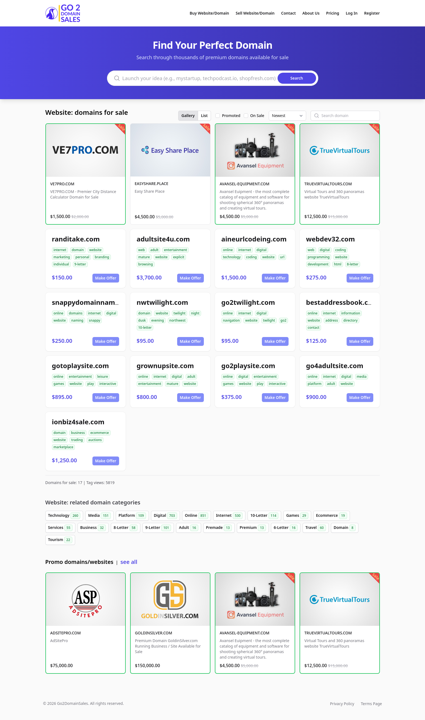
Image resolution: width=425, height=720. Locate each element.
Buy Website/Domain (209, 13)
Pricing (332, 13)
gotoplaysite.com (80, 365)
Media (99, 515)
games (59, 383)
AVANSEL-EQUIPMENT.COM (245, 183)
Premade (219, 528)
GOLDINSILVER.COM (153, 632)
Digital (165, 515)
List (204, 115)
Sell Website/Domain (255, 13)
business (78, 432)
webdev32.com (330, 238)
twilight (180, 313)
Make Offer (105, 278)
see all (128, 562)
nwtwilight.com (162, 302)
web (141, 250)
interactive (107, 383)
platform (315, 383)
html (337, 264)
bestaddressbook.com (342, 302)
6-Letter (286, 528)
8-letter (352, 264)
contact (314, 327)
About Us (310, 13)
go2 (284, 320)
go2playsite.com (248, 365)
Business (93, 528)
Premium (253, 528)
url (282, 257)
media (362, 376)
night (195, 313)
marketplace (63, 447)
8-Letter (126, 528)
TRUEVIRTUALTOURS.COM (328, 183)
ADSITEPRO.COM (65, 632)
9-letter (80, 264)
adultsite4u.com (163, 238)
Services (60, 528)
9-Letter (158, 528)
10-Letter (264, 515)
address (331, 320)
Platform (132, 515)
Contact (288, 13)
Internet (229, 515)
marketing (62, 257)
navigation (231, 320)
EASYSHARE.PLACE (151, 183)
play (90, 383)
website (95, 250)
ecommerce (99, 432)
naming (77, 320)
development (318, 264)
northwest (177, 320)
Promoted (231, 115)
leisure (102, 376)
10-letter (145, 327)
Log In (352, 13)
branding (102, 257)
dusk (142, 320)
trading (77, 440)
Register (372, 13)
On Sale (257, 115)
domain (78, 250)
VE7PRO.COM (62, 183)
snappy (94, 320)
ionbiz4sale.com (78, 421)
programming (319, 257)
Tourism (60, 540)
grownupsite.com (165, 365)
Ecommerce (331, 515)
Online (196, 515)
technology (232, 257)
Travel (315, 528)
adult (154, 250)
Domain (345, 528)
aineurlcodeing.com (254, 238)
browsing (145, 264)
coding (251, 257)
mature (144, 257)
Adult (188, 528)
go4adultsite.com (334, 365)
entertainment (175, 250)
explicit (178, 257)
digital (262, 250)
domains (76, 313)
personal (82, 257)
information (350, 313)
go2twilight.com (248, 302)
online (228, 250)
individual (61, 264)
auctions (95, 440)
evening (157, 320)
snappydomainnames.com (95, 302)
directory (350, 320)
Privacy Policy (342, 703)
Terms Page (371, 703)
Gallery (188, 115)
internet (60, 250)
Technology (64, 515)
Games (297, 515)
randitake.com (76, 238)
